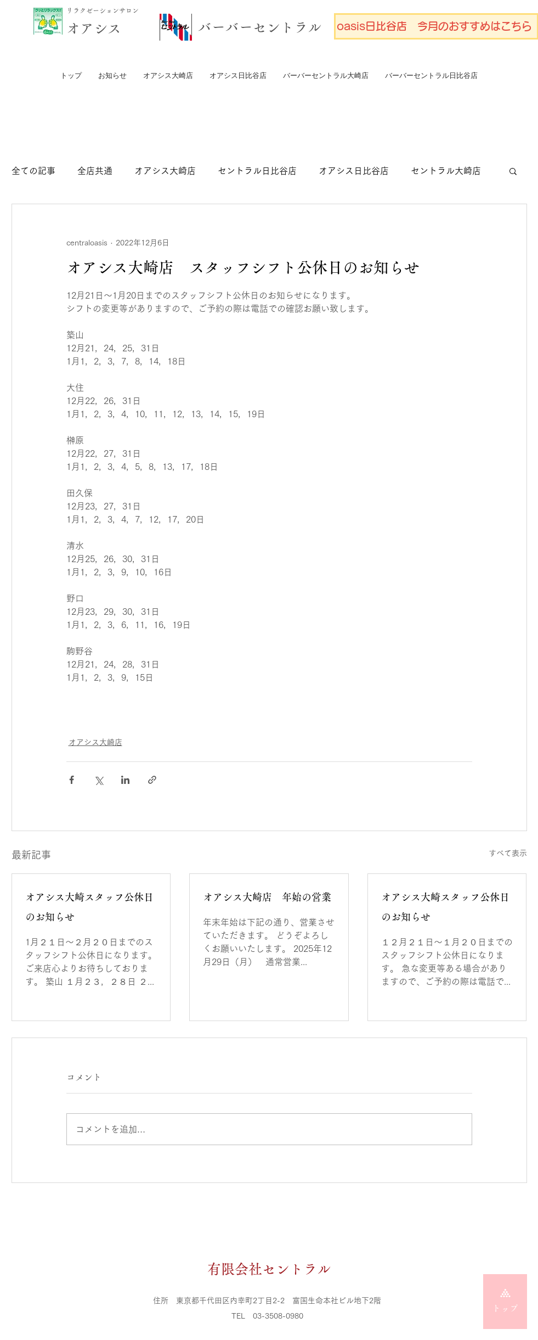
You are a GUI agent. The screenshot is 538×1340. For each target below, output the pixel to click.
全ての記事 (33, 170)
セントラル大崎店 (446, 170)
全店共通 (94, 170)
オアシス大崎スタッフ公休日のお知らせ (89, 907)
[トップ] (505, 1301)
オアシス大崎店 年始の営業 (267, 897)
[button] (513, 170)
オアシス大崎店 (165, 170)
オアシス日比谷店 (354, 170)
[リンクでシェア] (152, 780)
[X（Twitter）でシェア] (98, 780)
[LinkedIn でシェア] (125, 780)
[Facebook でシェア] (71, 780)
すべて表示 (508, 853)
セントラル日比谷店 (257, 170)
